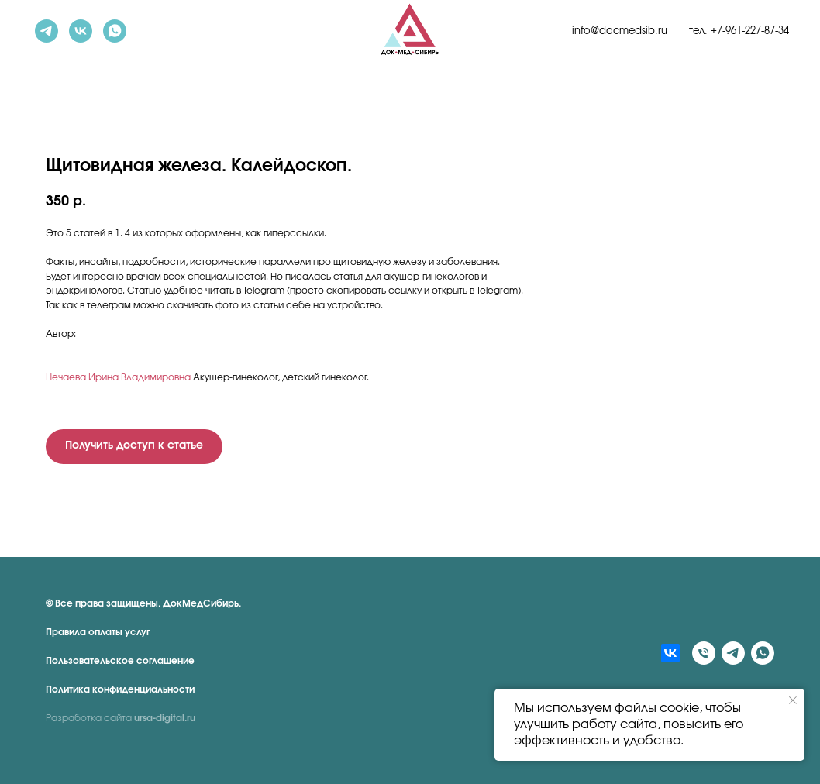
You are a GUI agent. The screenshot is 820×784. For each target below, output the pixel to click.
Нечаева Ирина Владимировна (118, 377)
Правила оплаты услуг (98, 632)
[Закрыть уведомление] (793, 700)
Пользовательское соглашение (120, 660)
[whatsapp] (114, 31)
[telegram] (46, 31)
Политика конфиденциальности (120, 689)
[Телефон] (703, 653)
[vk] (80, 31)
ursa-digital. (160, 718)
